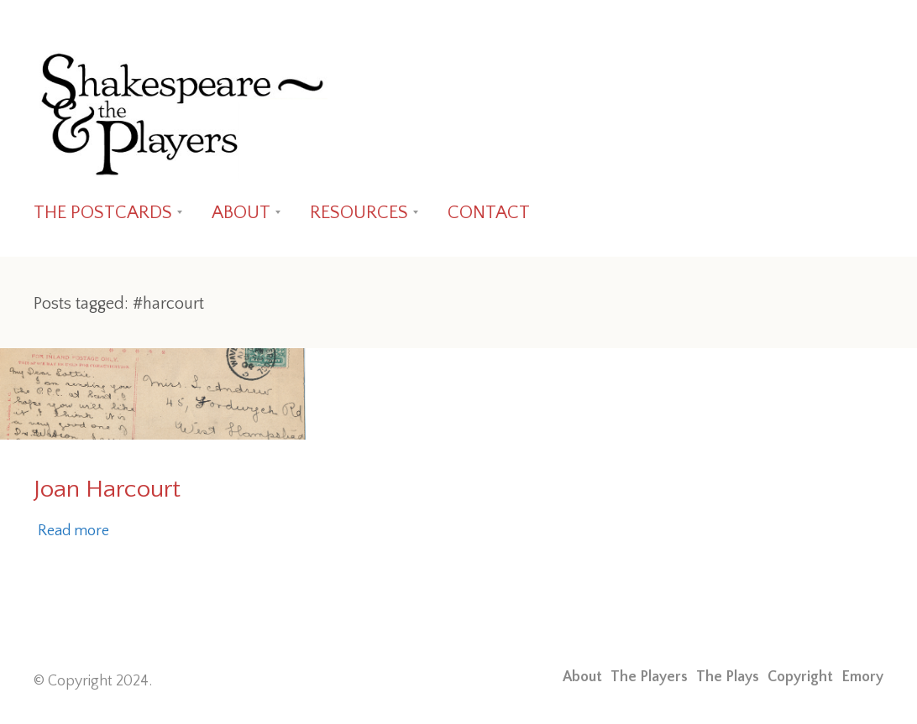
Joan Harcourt (107, 489)
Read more (73, 531)
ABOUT (241, 212)
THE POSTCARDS (103, 212)
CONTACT (489, 212)
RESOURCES (359, 212)
